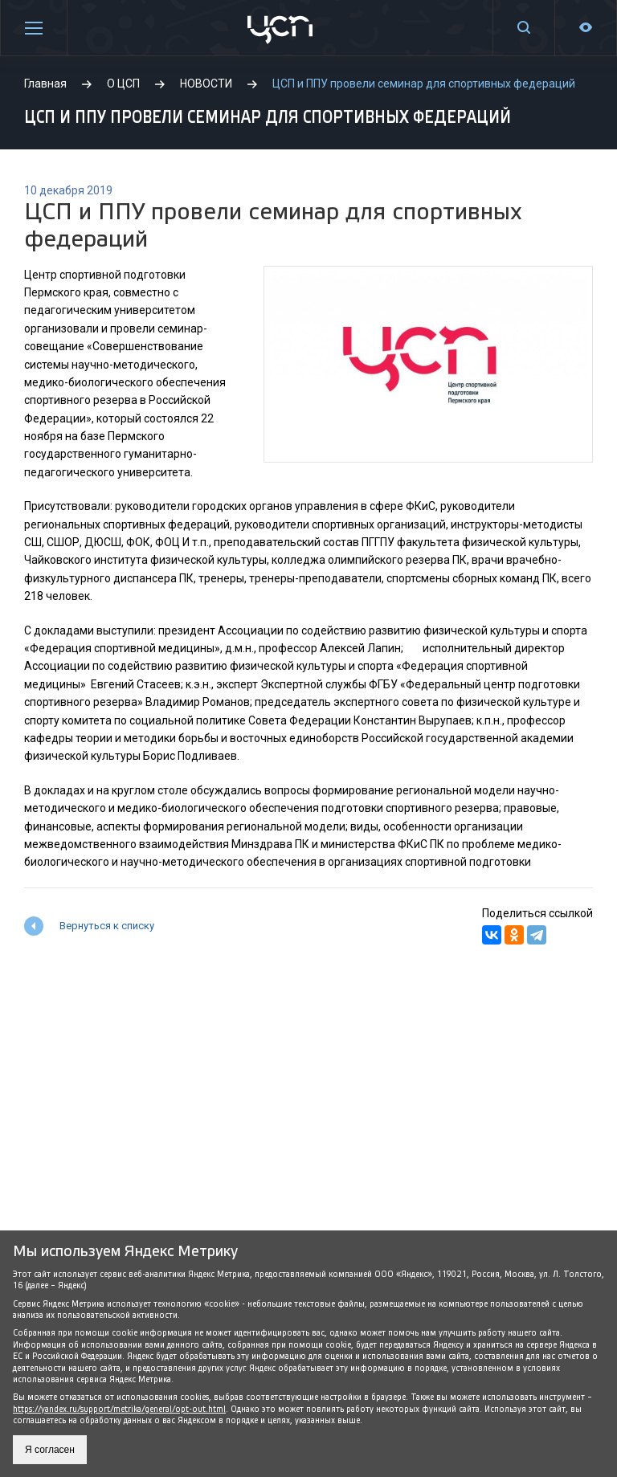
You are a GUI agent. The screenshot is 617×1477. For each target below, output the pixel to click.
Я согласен (50, 1449)
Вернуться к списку (106, 926)
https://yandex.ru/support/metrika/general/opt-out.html (119, 1409)
